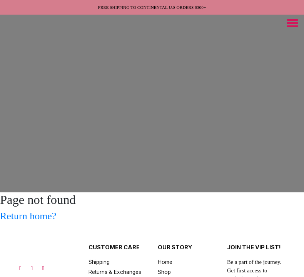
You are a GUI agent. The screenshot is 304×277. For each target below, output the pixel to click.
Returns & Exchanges (115, 272)
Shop (164, 272)
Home (165, 262)
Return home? (28, 216)
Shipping (99, 262)
